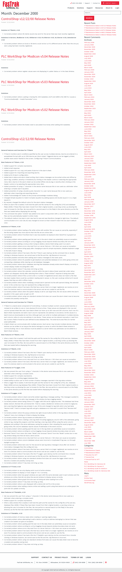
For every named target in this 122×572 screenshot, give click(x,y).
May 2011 (87, 279)
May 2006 (87, 334)
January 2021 (88, 158)
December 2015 (89, 229)
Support (87, 3)
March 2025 (88, 67)
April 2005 (87, 347)
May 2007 (87, 322)
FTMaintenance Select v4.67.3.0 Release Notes (100, 26)
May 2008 (87, 315)
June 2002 (88, 395)
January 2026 (89, 45)
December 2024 (89, 74)
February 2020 (89, 170)
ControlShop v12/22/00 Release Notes (28, 19)
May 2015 (87, 238)
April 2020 (87, 168)
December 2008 (89, 309)
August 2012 (88, 263)
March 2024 (88, 95)
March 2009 (88, 304)
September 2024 (90, 81)
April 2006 (87, 336)
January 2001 (88, 420)
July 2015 (87, 234)
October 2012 (88, 261)
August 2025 (88, 56)
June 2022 (87, 129)
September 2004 (90, 359)
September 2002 (90, 391)
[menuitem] (71, 8)
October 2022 (88, 124)
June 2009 (88, 302)
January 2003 (89, 386)
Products (71, 8)
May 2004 (87, 365)
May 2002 (87, 397)
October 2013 (88, 256)
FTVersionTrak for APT (92, 459)
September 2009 (90, 295)
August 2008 (88, 313)
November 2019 (89, 172)
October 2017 (88, 206)
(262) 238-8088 (79, 562)
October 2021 (88, 142)
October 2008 (88, 311)
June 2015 (87, 236)
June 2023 (87, 111)
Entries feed (88, 478)
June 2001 (87, 413)
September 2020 (90, 163)
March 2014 (88, 254)
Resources (99, 8)
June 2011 (87, 277)
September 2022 (90, 127)
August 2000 (88, 425)
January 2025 (89, 72)
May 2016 (87, 224)
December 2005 (89, 340)
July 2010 (87, 286)
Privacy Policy (61, 557)
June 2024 (88, 88)
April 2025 (87, 65)
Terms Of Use (77, 557)
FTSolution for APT (90, 455)
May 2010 (87, 290)
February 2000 (89, 434)
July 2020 (87, 165)
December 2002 (89, 388)
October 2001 (88, 406)
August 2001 (88, 409)
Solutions (80, 8)
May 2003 (87, 381)
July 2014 (87, 249)
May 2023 (87, 113)
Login (117, 8)
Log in (86, 476)
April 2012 (87, 268)
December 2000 (89, 422)
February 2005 (89, 352)
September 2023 (90, 108)
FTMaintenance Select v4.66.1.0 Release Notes (100, 32)
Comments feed (89, 480)
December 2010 (89, 281)
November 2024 (89, 76)
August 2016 (88, 220)
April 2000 (87, 429)
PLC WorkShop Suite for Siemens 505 (97, 471)
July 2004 (87, 361)
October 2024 (88, 79)
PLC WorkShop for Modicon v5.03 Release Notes (35, 82)
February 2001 (89, 418)
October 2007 (89, 318)
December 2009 (89, 293)
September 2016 (89, 218)
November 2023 (89, 104)
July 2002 (87, 393)
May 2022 (87, 131)
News (86, 462)
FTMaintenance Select (92, 452)
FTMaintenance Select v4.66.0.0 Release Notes (100, 35)
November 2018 (89, 183)
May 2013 (87, 259)
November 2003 (89, 372)
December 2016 (89, 211)
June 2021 (87, 147)
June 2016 (87, 222)
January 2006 (89, 338)
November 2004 (89, 356)
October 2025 (88, 51)
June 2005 (88, 345)
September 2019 (89, 174)
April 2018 (87, 197)
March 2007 (88, 327)
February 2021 (89, 156)
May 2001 (87, 416)
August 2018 (88, 190)
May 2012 (87, 265)
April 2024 (87, 92)
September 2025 (90, 54)
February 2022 (89, 138)
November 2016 (89, 213)
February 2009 (89, 306)
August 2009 (88, 297)
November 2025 (89, 49)
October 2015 (88, 231)
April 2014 (87, 252)
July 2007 (87, 320)
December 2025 (89, 47)
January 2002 (89, 402)
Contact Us (96, 3)
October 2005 (88, 343)
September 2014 (90, 247)
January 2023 (89, 122)
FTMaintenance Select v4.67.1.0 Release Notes (100, 30)
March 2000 (88, 432)
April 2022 (87, 133)
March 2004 (88, 368)
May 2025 (87, 63)
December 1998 (89, 441)
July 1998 (87, 443)
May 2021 (87, 149)
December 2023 (89, 102)
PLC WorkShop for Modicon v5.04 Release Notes (35, 56)
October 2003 (88, 375)
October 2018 (88, 186)
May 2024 (87, 90)
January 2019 (88, 181)
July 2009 (87, 299)
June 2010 (87, 288)
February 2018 (89, 199)
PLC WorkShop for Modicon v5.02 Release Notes (35, 110)
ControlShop (88, 448)
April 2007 (87, 325)
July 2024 (87, 86)
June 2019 (87, 177)
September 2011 (89, 275)
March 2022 (88, 136)
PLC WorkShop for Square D (94, 466)
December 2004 (89, 354)
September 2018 (89, 188)
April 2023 (87, 115)
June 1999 (87, 438)
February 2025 (89, 70)
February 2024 (89, 97)
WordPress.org (89, 483)
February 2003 (89, 384)
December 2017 (89, 204)
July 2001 (87, 411)
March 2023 (88, 117)
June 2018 (87, 193)
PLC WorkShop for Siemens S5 (94, 464)
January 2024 (89, 99)
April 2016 (87, 227)
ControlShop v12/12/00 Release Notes (28, 139)
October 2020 (88, 161)
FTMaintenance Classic (92, 450)
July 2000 (87, 427)
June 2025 (87, 61)
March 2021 (88, 154)
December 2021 (89, 140)
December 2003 (89, 370)
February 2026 (89, 42)
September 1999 (89, 436)
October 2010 (88, 284)
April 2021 (87, 152)
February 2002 (89, 400)
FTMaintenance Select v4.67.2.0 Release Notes (100, 28)
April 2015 (87, 240)
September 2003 (90, 377)
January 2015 (88, 243)
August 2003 (88, 379)
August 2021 (88, 145)
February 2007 (89, 329)
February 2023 (89, 120)
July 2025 (87, 58)
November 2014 (89, 245)
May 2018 (87, 195)
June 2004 (88, 363)
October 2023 (88, 106)
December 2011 (89, 270)
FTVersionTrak (89, 457)
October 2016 (88, 215)
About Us (109, 8)
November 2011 (89, 272)
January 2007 (89, 331)
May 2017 (87, 208)
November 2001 (89, 404)
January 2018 (88, 202)
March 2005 (88, 350)
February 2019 (89, 179)
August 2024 (88, 83)
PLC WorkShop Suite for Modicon (95, 468)
